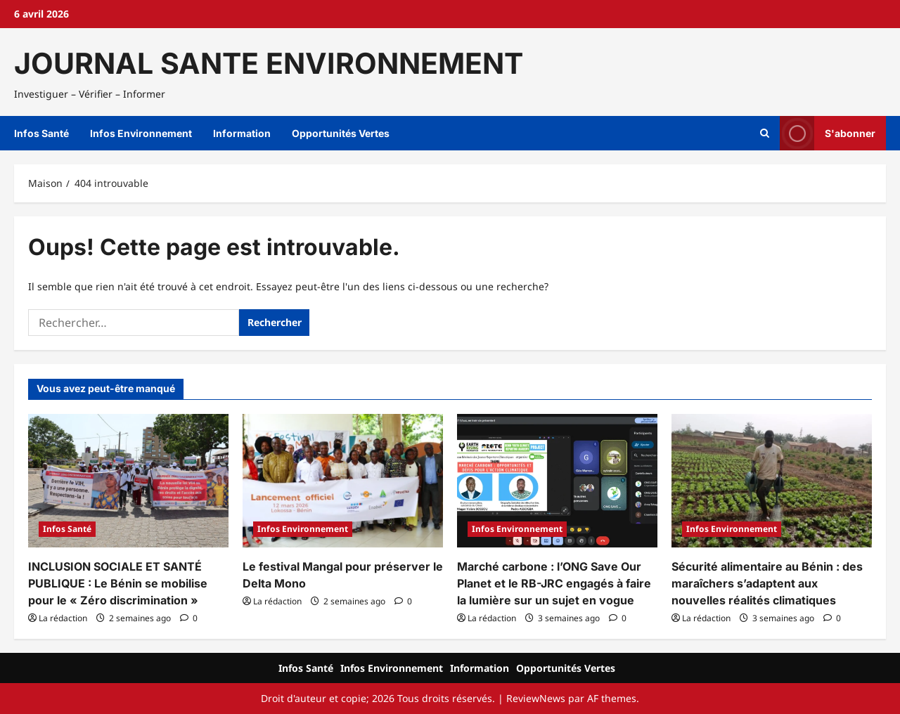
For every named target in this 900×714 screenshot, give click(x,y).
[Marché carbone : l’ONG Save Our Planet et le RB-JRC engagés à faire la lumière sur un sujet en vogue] (557, 480)
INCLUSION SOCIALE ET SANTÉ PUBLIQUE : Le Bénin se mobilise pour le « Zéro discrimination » (117, 583)
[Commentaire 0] (189, 618)
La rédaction (63, 618)
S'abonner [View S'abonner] (827, 133)
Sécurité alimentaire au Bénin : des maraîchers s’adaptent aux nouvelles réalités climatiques (767, 583)
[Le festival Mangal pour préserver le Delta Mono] (343, 480)
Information (242, 133)
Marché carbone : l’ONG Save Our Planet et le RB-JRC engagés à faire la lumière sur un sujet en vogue (554, 583)
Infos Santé (41, 133)
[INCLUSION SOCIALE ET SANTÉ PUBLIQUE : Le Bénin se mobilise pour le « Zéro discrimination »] (128, 480)
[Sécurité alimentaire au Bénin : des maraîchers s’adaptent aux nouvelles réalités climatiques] (771, 480)
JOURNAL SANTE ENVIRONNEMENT (268, 63)
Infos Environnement (141, 133)
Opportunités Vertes (341, 133)
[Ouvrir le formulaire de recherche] (764, 133)
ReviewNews (535, 698)
